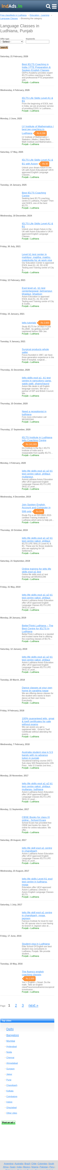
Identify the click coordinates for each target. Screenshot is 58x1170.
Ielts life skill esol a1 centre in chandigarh (37, 849)
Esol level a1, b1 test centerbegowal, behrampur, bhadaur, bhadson (37, 291)
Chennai (10, 1057)
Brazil (27, 1163)
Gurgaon (10, 1069)
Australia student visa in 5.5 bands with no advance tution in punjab (37, 755)
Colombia (42, 1163)
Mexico (26, 1167)
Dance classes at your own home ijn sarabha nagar (37, 689)
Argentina (8, 1163)
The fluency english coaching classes (33, 973)
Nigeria (34, 1167)
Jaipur (9, 1074)
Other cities (11, 1113)
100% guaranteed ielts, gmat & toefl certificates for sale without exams (38, 721)
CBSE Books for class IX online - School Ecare (36, 819)
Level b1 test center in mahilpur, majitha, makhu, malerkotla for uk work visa (37, 257)
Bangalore (12, 1035)
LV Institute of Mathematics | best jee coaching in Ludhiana (38, 130)
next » (33, 1005)
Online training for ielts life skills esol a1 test (36, 570)
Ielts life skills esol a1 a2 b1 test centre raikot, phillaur (37, 658)
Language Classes (9, 18)
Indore (9, 1102)
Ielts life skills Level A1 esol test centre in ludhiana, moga (37, 881)
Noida (9, 1052)
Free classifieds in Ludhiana (13, 15)
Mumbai (10, 1041)
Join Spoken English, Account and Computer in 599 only (36, 508)
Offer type (4, 39)
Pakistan (44, 1167)
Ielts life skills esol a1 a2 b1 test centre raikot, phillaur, (37, 539)
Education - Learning (39, 15)
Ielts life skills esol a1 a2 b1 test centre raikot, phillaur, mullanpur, (37, 473)
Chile (33, 1163)
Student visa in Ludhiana (36, 943)
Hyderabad (11, 1046)
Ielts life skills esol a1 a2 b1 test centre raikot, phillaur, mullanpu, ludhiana (37, 786)
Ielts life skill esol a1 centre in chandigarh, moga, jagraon (37, 915)
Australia (19, 1163)
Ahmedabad (12, 1063)
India (19, 1167)
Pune (8, 1080)
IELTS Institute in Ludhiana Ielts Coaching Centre (37, 439)
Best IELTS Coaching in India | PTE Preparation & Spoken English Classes (36, 67)
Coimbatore (11, 1096)
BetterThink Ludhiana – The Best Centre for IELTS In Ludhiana (37, 628)
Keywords (30, 39)
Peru (52, 1167)
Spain (12, 1167)
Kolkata (9, 1091)
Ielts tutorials (29, 322)
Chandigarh (11, 1085)
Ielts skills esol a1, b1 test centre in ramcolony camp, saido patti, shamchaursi (37, 380)
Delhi (10, 1029)
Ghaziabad (11, 1107)
